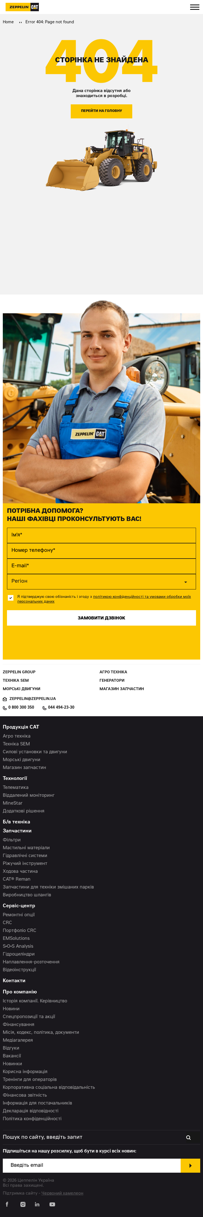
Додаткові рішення (23, 811)
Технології (15, 779)
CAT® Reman (16, 879)
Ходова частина (20, 871)
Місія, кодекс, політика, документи (41, 1032)
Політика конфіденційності (32, 1119)
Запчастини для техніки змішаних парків (48, 887)
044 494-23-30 (61, 708)
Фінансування (18, 1025)
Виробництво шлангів (27, 895)
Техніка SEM (16, 681)
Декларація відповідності (30, 1111)
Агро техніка (113, 672)
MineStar (13, 803)
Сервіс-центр (19, 906)
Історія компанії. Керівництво (35, 1001)
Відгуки (11, 1048)
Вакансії (12, 1056)
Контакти (14, 981)
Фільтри (12, 840)
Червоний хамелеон (62, 1193)
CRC (7, 923)
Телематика (16, 788)
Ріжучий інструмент (25, 864)
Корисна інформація (25, 1072)
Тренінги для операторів (30, 1080)
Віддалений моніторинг (29, 795)
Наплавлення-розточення (31, 962)
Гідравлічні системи (25, 856)
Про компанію (20, 992)
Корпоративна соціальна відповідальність (49, 1087)
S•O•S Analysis (18, 946)
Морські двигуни (21, 689)
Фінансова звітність (25, 1095)
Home (8, 22)
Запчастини (17, 831)
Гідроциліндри (19, 954)
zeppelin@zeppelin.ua (33, 699)
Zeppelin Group (19, 672)
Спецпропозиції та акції (29, 1017)
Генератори (112, 681)
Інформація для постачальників (37, 1103)
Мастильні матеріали (26, 848)
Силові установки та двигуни (35, 752)
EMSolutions (16, 938)
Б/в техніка (16, 822)
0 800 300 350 (21, 708)
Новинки (12, 1064)
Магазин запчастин (122, 689)
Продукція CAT (21, 727)
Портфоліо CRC (19, 931)
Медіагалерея (18, 1040)
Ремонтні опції (19, 915)
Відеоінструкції (19, 970)
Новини (11, 1009)
